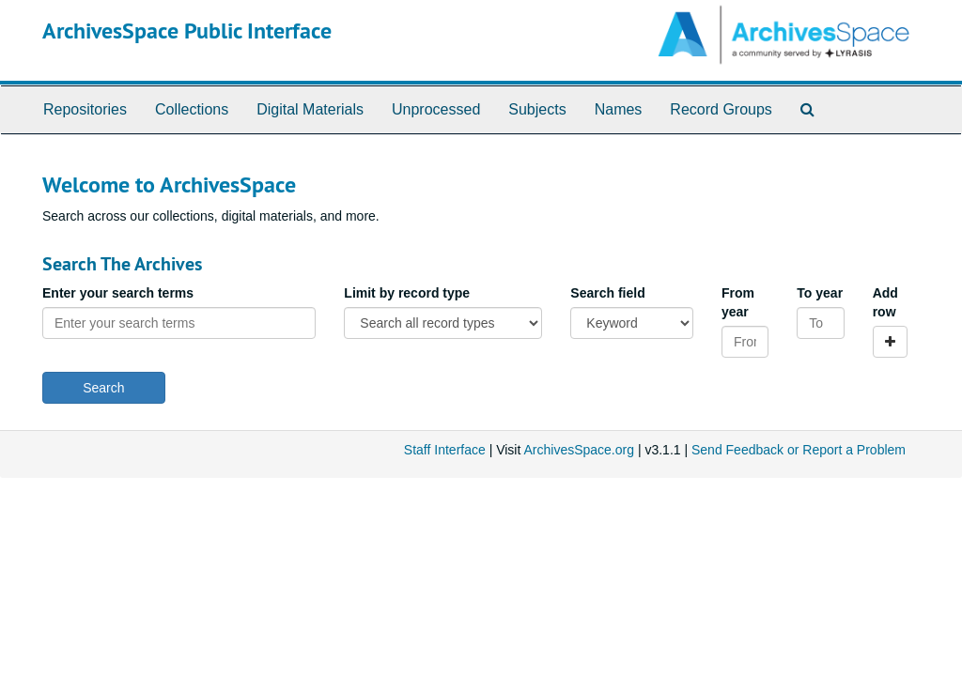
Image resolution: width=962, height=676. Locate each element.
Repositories (85, 109)
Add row (885, 302)
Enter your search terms (118, 292)
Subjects (537, 109)
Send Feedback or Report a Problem (798, 449)
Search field (607, 292)
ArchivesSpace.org (578, 449)
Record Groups (721, 109)
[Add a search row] (890, 342)
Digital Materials (310, 109)
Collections (191, 109)
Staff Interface (445, 449)
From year (738, 302)
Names (619, 109)
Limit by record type (407, 292)
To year (820, 292)
